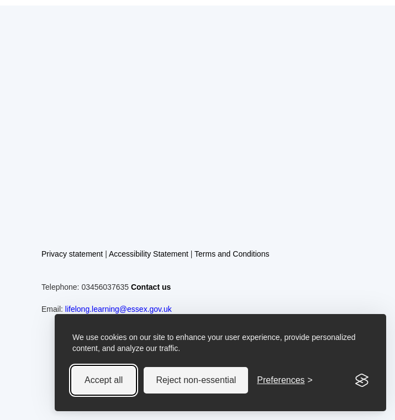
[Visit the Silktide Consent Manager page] (361, 380)
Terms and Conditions (231, 253)
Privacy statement (72, 253)
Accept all (104, 380)
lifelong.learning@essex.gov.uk (118, 309)
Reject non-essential (196, 380)
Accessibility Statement (148, 253)
